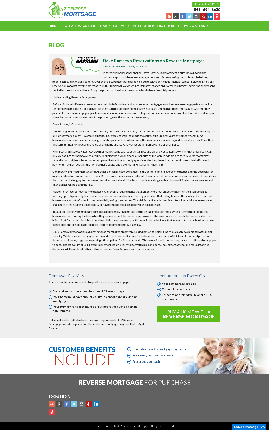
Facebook (67, 404)
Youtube (52, 404)
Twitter (74, 404)
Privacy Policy (103, 426)
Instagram (81, 404)
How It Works (70, 25)
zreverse (120, 66)
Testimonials (187, 25)
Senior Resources (206, 4)
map (52, 412)
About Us (89, 25)
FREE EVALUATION (124, 25)
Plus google (59, 404)
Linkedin (96, 404)
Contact (205, 25)
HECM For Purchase (152, 25)
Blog (171, 25)
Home (54, 25)
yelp (89, 404)
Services (104, 25)
